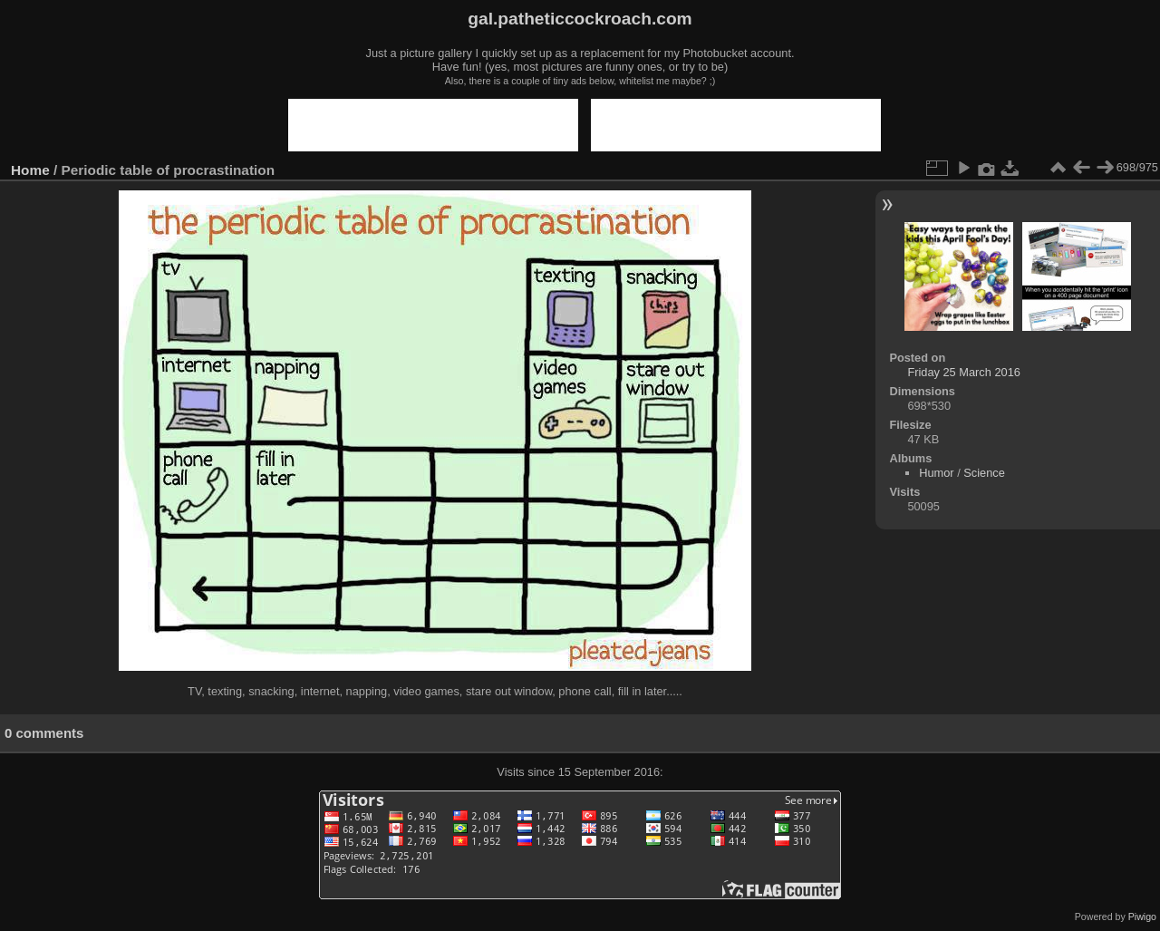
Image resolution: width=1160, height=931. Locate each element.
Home (30, 170)
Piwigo (1142, 916)
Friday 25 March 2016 (963, 372)
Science (984, 473)
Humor (936, 473)
